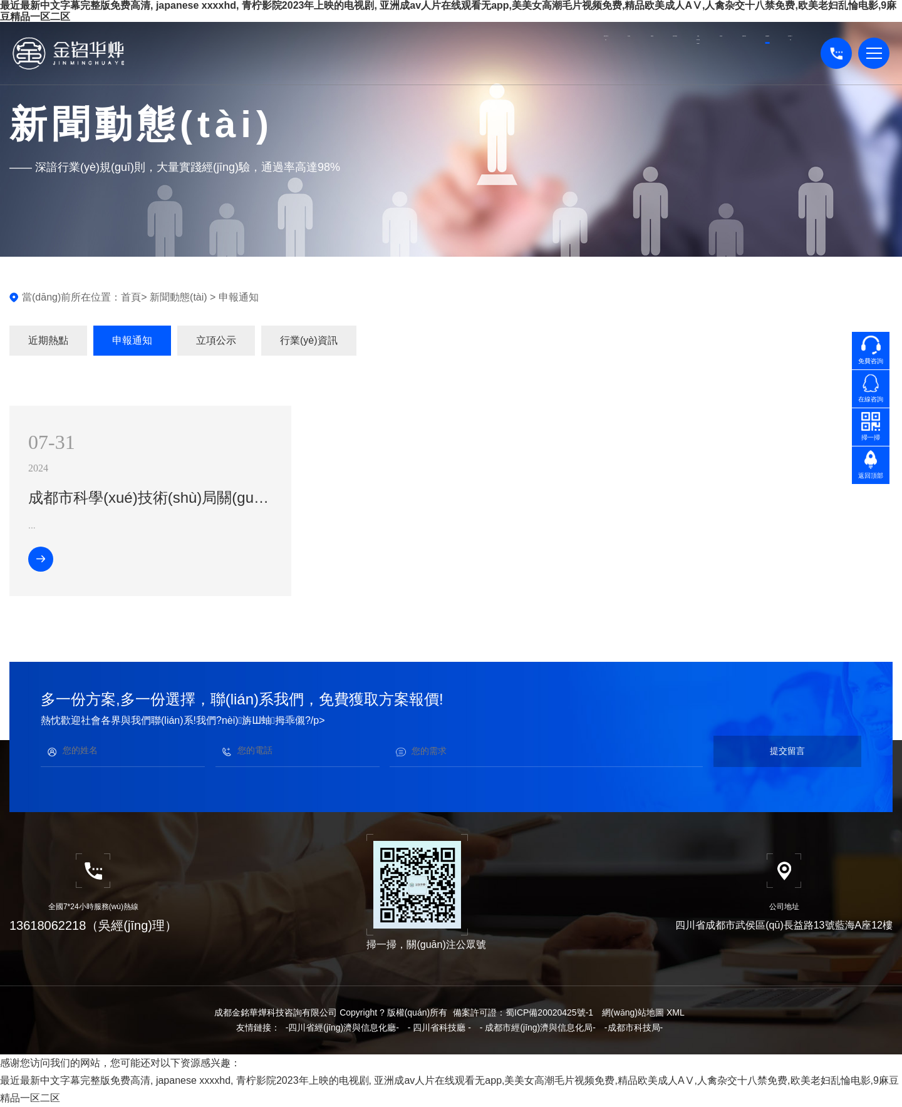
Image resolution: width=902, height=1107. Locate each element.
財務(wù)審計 (407, 60)
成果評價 (550, 53)
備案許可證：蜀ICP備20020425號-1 (523, 1012)
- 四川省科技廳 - (439, 1027)
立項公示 (216, 340)
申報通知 (239, 297)
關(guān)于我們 (766, 60)
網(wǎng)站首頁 (192, 60)
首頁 (131, 297)
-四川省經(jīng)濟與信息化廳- (342, 1027)
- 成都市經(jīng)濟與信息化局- (538, 1027)
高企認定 (263, 53)
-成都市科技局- (633, 1027)
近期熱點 (48, 340)
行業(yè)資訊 (309, 340)
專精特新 (335, 53)
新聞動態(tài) (694, 53)
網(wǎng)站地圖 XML (643, 1012)
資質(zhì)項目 (622, 60)
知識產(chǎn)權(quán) (479, 60)
